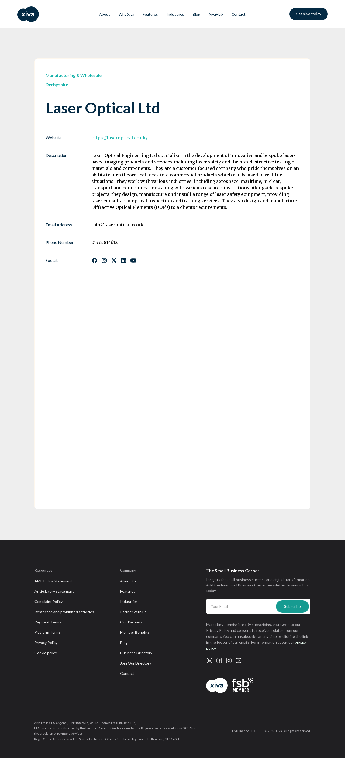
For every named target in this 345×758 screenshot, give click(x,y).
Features (150, 14)
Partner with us (133, 611)
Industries (175, 14)
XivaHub (216, 14)
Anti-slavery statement (54, 591)
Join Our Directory (135, 663)
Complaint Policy (48, 601)
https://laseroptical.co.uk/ (119, 137)
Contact (239, 14)
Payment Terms (47, 622)
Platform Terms (47, 632)
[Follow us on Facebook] (94, 260)
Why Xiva (126, 14)
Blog (196, 14)
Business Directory (136, 652)
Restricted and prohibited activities (64, 611)
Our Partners (131, 622)
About (104, 14)
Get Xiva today (308, 13)
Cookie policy (45, 652)
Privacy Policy (45, 642)
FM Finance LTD (243, 731)
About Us (128, 581)
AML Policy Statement (53, 581)
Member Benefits (135, 632)
